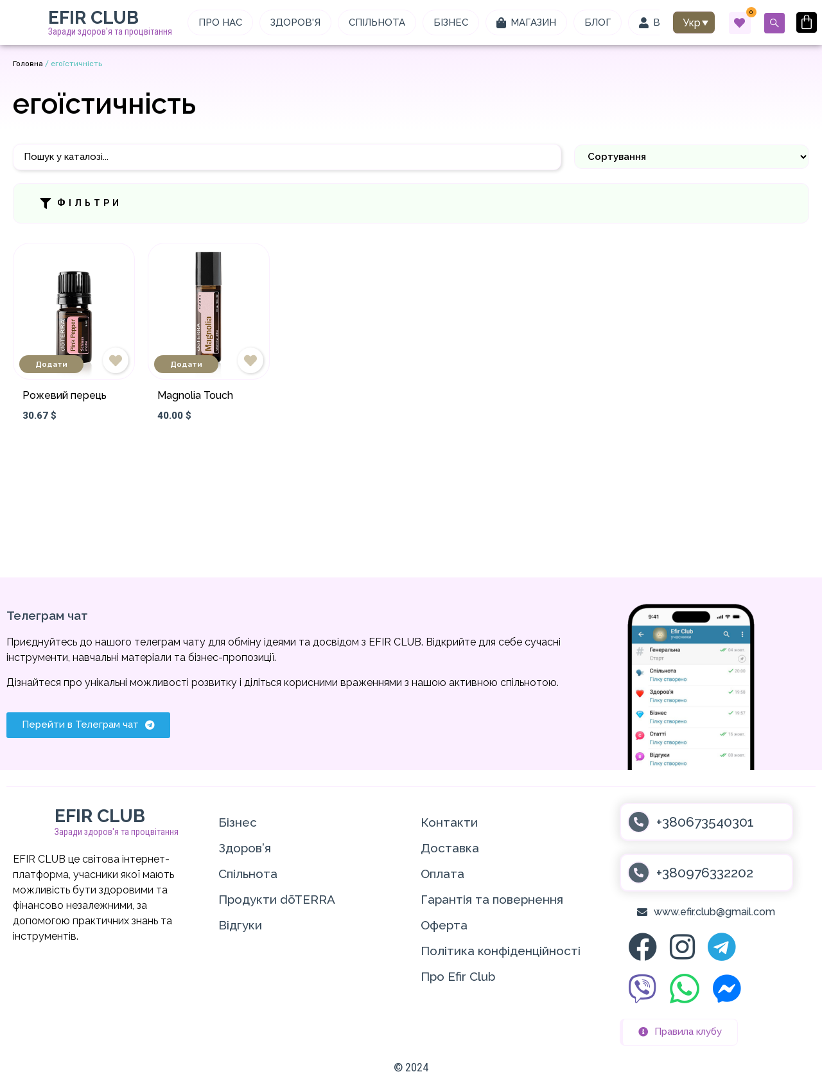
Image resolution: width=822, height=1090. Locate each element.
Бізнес (237, 822)
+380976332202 (704, 873)
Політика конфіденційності (501, 951)
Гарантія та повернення (492, 899)
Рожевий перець (64, 395)
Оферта (444, 925)
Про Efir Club (458, 976)
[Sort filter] (691, 157)
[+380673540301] (638, 822)
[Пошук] (287, 157)
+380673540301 (705, 822)
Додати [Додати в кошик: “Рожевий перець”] (51, 364)
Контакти (449, 822)
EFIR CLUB (93, 17)
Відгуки (240, 925)
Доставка (450, 848)
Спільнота (247, 873)
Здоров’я (244, 848)
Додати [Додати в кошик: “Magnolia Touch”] (186, 364)
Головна (28, 63)
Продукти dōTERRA (276, 899)
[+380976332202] (638, 872)
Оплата (442, 873)
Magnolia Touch (195, 395)
